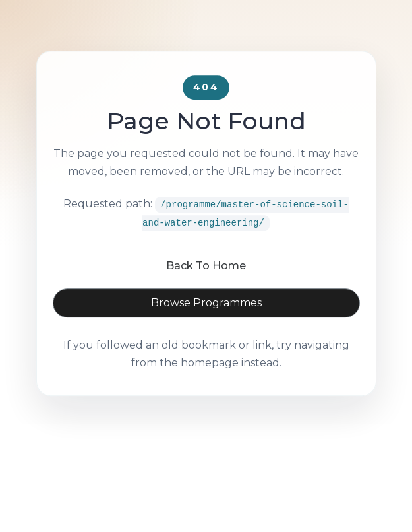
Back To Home (206, 283)
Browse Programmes (206, 320)
